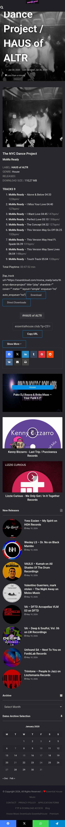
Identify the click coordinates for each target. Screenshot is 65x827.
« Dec (5, 778)
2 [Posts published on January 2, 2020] (32, 741)
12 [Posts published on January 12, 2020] (58, 748)
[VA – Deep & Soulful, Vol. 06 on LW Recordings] (12, 636)
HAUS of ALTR (33, 315)
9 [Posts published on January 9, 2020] (32, 748)
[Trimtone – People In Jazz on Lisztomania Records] (12, 679)
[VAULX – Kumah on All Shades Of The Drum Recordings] (12, 571)
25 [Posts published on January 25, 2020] (49, 762)
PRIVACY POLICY (27, 802)
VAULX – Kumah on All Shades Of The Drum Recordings (38, 567)
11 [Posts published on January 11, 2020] (49, 748)
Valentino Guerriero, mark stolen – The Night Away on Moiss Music (41, 589)
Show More (14, 344)
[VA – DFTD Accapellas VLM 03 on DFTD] (12, 614)
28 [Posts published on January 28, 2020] (15, 769)
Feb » (12, 778)
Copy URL (32, 333)
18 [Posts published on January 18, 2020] (49, 755)
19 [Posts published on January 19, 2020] (58, 755)
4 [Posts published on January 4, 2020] (49, 741)
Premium (54, 813)
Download (36, 295)
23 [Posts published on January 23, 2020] (32, 762)
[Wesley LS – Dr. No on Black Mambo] (12, 550)
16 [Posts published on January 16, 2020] (32, 755)
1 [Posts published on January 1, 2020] (24, 741)
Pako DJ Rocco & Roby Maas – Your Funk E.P (32, 396)
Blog (47, 808)
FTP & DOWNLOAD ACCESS (29, 808)
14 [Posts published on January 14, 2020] (15, 755)
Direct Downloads (16, 302)
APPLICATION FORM (48, 802)
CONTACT (11, 802)
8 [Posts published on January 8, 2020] (24, 748)
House (32, 387)
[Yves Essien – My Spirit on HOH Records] (12, 528)
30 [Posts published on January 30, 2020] (32, 769)
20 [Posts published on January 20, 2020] (7, 762)
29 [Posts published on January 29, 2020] (24, 769)
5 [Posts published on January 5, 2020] (58, 741)
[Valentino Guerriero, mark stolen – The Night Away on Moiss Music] (12, 593)
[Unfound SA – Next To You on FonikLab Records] (12, 657)
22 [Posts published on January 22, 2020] (24, 762)
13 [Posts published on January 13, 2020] (7, 755)
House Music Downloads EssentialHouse (26, 813)
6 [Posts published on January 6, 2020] (6, 748)
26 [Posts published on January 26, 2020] (58, 762)
